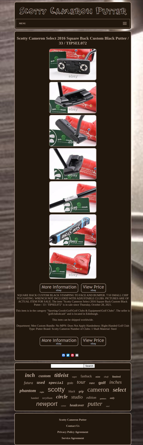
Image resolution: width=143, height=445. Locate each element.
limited (116, 376)
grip (81, 391)
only (112, 398)
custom (45, 375)
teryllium (47, 397)
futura (28, 383)
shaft (106, 376)
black (72, 391)
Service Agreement (73, 438)
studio (77, 396)
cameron (98, 389)
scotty (56, 389)
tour (81, 382)
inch (30, 375)
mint (98, 376)
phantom (28, 390)
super (74, 376)
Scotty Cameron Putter (73, 419)
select (119, 389)
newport (46, 403)
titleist (61, 375)
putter (95, 403)
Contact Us (72, 425)
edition (91, 397)
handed (35, 398)
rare (92, 383)
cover (63, 405)
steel (107, 406)
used (41, 382)
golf (102, 382)
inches (115, 382)
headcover (77, 405)
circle (61, 396)
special (56, 383)
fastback (86, 376)
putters (103, 398)
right (42, 392)
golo (70, 383)
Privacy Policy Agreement (72, 432)
